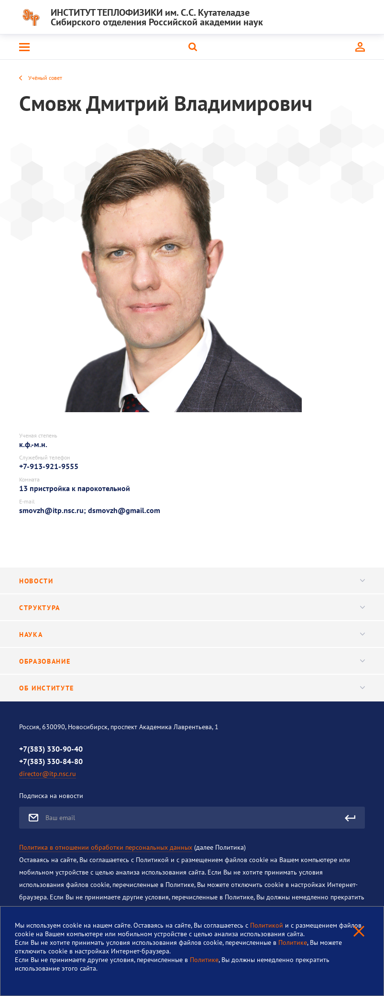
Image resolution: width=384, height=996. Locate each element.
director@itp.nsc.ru (47, 773)
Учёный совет (45, 77)
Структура (192, 607)
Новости (192, 581)
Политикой (267, 925)
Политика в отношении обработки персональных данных (105, 847)
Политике (292, 942)
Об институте (192, 688)
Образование (192, 661)
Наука (192, 634)
